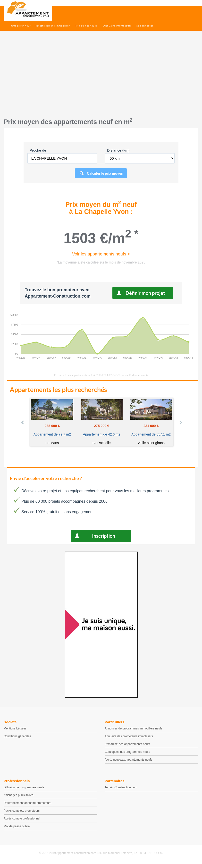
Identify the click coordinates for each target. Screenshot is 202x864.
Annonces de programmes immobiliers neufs (133, 728)
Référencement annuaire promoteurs (27, 803)
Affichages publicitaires (19, 795)
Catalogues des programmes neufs (127, 752)
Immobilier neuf (20, 25)
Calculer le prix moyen (105, 173)
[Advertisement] (101, 77)
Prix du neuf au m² (87, 25)
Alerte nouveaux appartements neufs (128, 759)
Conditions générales (17, 736)
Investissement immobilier (52, 25)
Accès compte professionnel (22, 818)
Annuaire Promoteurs (117, 25)
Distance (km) (118, 150)
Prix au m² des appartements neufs (127, 744)
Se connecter (144, 25)
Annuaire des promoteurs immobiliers (129, 736)
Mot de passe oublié (17, 826)
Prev (23, 422)
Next (180, 422)
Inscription (103, 536)
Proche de (38, 150)
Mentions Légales (15, 728)
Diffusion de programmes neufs (24, 787)
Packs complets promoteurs (22, 810)
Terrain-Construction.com (121, 787)
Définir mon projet (145, 293)
